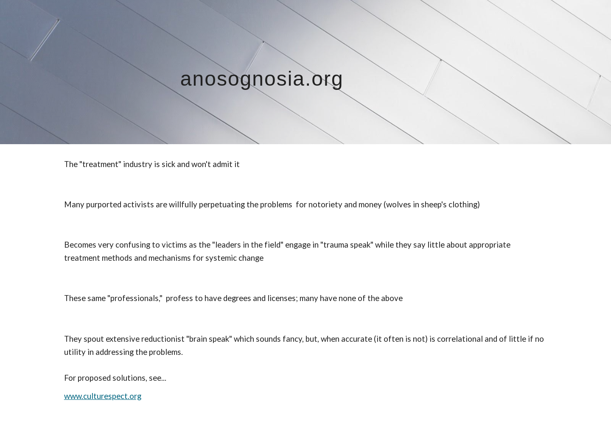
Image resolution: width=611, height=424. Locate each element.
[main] (305, 71)
